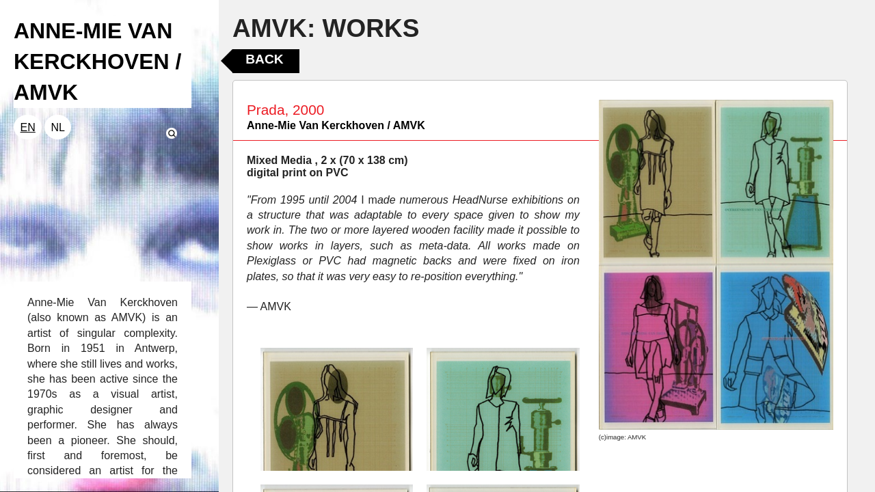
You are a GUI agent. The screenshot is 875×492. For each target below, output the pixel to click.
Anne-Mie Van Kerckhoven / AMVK (336, 125)
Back (264, 59)
